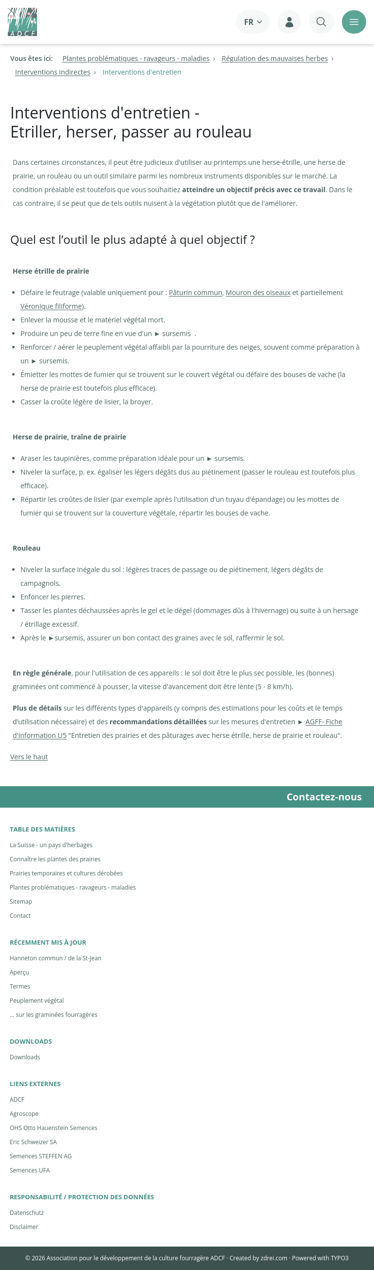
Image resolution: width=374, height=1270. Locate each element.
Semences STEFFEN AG (41, 1156)
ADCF (17, 1099)
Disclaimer (24, 1227)
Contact (20, 916)
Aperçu (19, 972)
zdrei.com (274, 1258)
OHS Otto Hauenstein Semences (53, 1128)
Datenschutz (27, 1213)
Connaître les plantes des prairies (55, 859)
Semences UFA (30, 1170)
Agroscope (24, 1114)
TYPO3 (340, 1258)
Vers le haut (29, 756)
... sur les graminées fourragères (53, 1015)
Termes (20, 986)
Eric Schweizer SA (33, 1142)
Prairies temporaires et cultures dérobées (66, 873)
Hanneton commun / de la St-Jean (55, 958)
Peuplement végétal (37, 1000)
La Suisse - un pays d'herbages (51, 845)
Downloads (25, 1057)
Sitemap (21, 901)
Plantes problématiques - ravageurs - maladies (73, 887)
